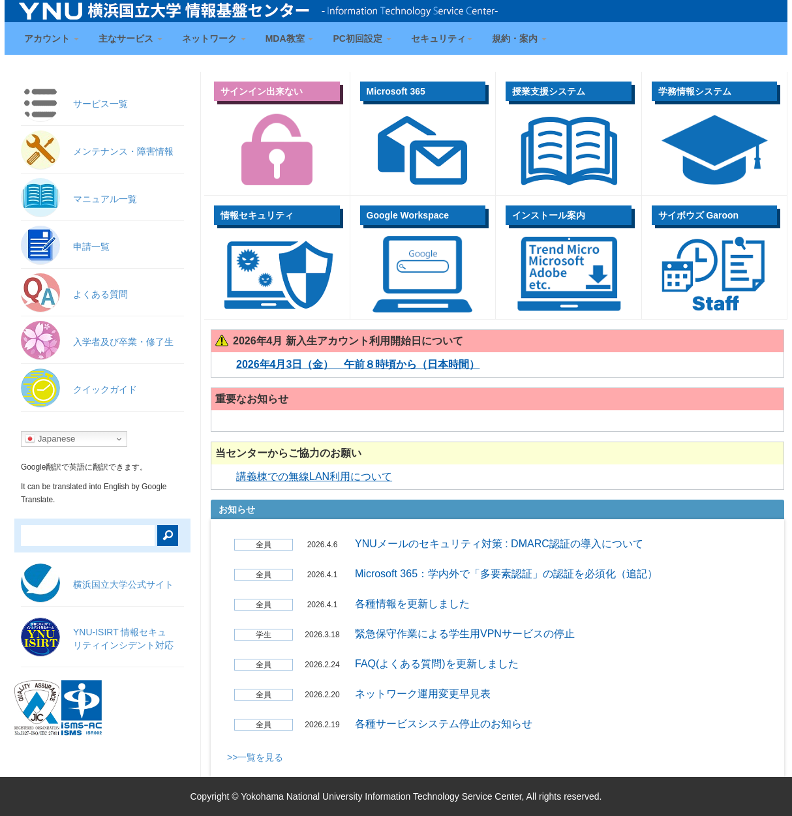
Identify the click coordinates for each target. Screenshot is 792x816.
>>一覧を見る (255, 757)
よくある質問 (100, 294)
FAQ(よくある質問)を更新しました (437, 663)
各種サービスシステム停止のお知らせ (443, 723)
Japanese (50, 439)
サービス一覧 (100, 103)
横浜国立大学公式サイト (123, 584)
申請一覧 (91, 246)
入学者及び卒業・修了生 (123, 342)
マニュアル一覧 (105, 199)
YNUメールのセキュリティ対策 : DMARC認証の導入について (499, 543)
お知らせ (237, 509)
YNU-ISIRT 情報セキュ (123, 638)
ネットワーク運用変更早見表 (423, 693)
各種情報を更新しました (412, 603)
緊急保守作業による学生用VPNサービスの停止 (465, 633)
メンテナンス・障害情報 (123, 151)
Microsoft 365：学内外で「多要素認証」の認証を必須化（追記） (506, 573)
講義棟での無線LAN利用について (314, 476)
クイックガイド (105, 389)
